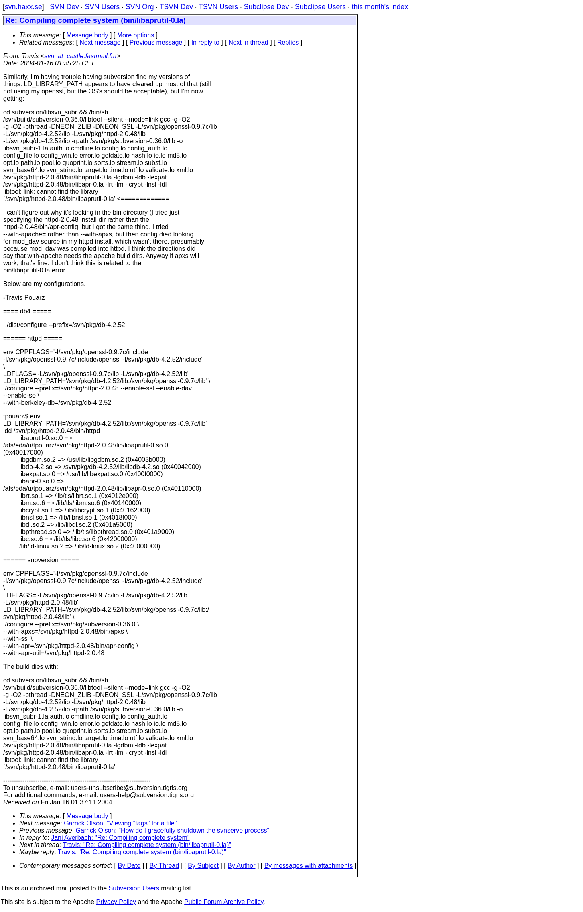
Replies (288, 42)
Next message (99, 42)
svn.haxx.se (23, 7)
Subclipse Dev (266, 7)
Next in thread (248, 42)
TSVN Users (218, 7)
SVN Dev (64, 7)
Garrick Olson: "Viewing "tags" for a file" (120, 823)
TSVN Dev (176, 7)
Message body (87, 35)
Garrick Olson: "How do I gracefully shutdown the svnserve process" (173, 830)
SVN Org (140, 7)
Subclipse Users (320, 7)
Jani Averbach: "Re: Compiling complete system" (120, 837)
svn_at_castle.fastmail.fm (80, 56)
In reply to (205, 42)
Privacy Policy (116, 901)
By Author (241, 865)
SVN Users (102, 7)
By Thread (164, 865)
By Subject (203, 865)
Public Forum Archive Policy (223, 901)
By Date (129, 865)
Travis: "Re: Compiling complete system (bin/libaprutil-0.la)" (147, 844)
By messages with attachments (308, 865)
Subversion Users (134, 888)
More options (135, 35)
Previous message (156, 42)
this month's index (380, 7)
